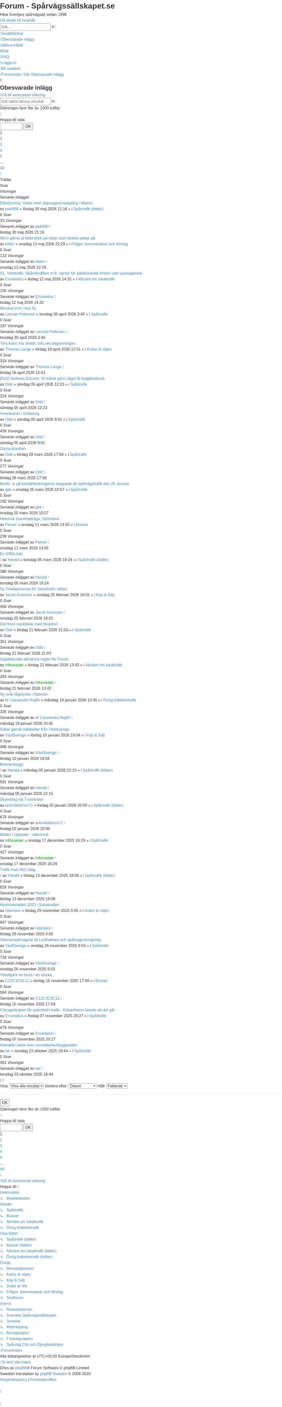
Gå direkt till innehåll (17, 20)
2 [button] (1, 139)
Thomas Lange (18, 349)
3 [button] (1, 145)
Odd (8, 384)
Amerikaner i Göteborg (19, 414)
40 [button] (2, 168)
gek (8, 490)
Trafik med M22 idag (17, 870)
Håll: (112, 1086)
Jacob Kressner (18, 595)
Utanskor (13, 911)
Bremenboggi (11, 764)
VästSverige (15, 735)
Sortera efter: (71, 1086)
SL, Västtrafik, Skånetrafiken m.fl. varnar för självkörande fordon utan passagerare (71, 273)
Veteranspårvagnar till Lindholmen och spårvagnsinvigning (50, 940)
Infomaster (14, 665)
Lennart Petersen (20, 314)
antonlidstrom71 (19, 805)
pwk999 (12, 209)
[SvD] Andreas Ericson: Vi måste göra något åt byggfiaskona (52, 378)
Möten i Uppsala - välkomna (24, 835)
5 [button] (1, 156)
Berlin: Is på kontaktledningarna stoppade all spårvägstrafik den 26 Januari (64, 484)
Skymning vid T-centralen (22, 799)
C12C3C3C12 (17, 981)
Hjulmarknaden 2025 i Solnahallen (29, 905)
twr (7, 1051)
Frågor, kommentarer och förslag (99, 244)
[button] (0, 114)
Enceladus (14, 279)
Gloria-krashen (13, 449)
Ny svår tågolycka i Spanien (24, 694)
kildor (9, 244)
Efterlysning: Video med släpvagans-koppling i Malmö (46, 203)
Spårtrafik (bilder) (89, 209)
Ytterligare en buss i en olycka (26, 975)
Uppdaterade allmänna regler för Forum (34, 659)
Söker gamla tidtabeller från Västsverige (34, 729)
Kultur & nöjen (99, 349)
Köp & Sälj (105, 595)
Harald (13, 560)
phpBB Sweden (53, 1374)
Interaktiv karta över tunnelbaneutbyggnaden (38, 1045)
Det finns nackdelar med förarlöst (28, 624)
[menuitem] (17, 39)
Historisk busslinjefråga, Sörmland (29, 519)
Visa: (22, 1086)
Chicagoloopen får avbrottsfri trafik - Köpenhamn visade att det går (57, 1010)
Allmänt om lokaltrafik (96, 279)
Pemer (11, 525)
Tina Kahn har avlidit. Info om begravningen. (38, 343)
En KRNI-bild (11, 554)
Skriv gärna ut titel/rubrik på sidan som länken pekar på (47, 238)
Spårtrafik (99, 314)
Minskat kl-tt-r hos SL (18, 308)
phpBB (21, 1368)
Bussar (82, 525)
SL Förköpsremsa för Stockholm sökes (33, 589)
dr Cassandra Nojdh (22, 700)
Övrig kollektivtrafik (119, 700)
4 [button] (1, 150)
